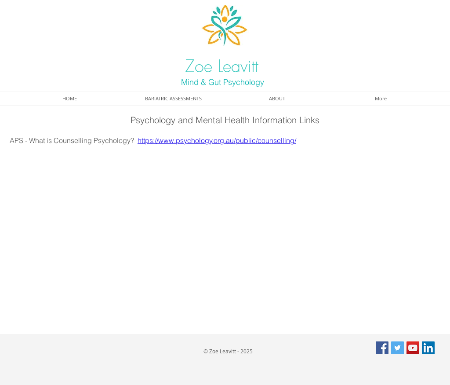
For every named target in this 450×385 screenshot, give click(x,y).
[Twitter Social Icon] (397, 347)
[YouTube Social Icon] (412, 347)
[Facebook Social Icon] (382, 347)
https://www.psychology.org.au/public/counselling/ (217, 140)
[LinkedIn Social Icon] (428, 347)
